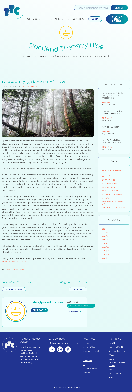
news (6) (105, 198)
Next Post (78, 289)
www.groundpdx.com (14, 261)
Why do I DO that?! (110, 127)
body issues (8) (108, 180)
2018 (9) (105, 240)
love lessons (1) (108, 187)
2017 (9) (105, 243)
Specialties (76, 19)
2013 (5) (105, 258)
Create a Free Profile (117, 19)
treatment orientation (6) (113, 207)
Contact (86, 372)
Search (119, 8)
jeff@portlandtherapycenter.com (63, 343)
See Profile (39, 310)
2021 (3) (105, 229)
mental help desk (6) (110, 190)
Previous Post (14, 289)
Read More (107, 102)
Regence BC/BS (116, 346)
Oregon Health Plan (118, 350)
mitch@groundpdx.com (30, 86)
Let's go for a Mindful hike (16, 282)
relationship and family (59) (112, 202)
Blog (85, 364)
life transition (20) (110, 183)
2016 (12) (105, 247)
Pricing (86, 343)
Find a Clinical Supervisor (89, 359)
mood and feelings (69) (112, 194)
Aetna (111, 369)
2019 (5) (105, 236)
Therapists (56, 19)
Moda (111, 354)
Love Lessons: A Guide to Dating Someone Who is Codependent (113, 95)
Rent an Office (89, 346)
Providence (114, 343)
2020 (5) (105, 232)
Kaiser (111, 377)
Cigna (111, 358)
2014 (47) (105, 254)
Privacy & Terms (90, 368)
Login (95, 19)
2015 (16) (105, 250)
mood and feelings (15, 269)
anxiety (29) (107, 176)
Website (73, 312)
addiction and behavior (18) (112, 171)
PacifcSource (115, 373)
